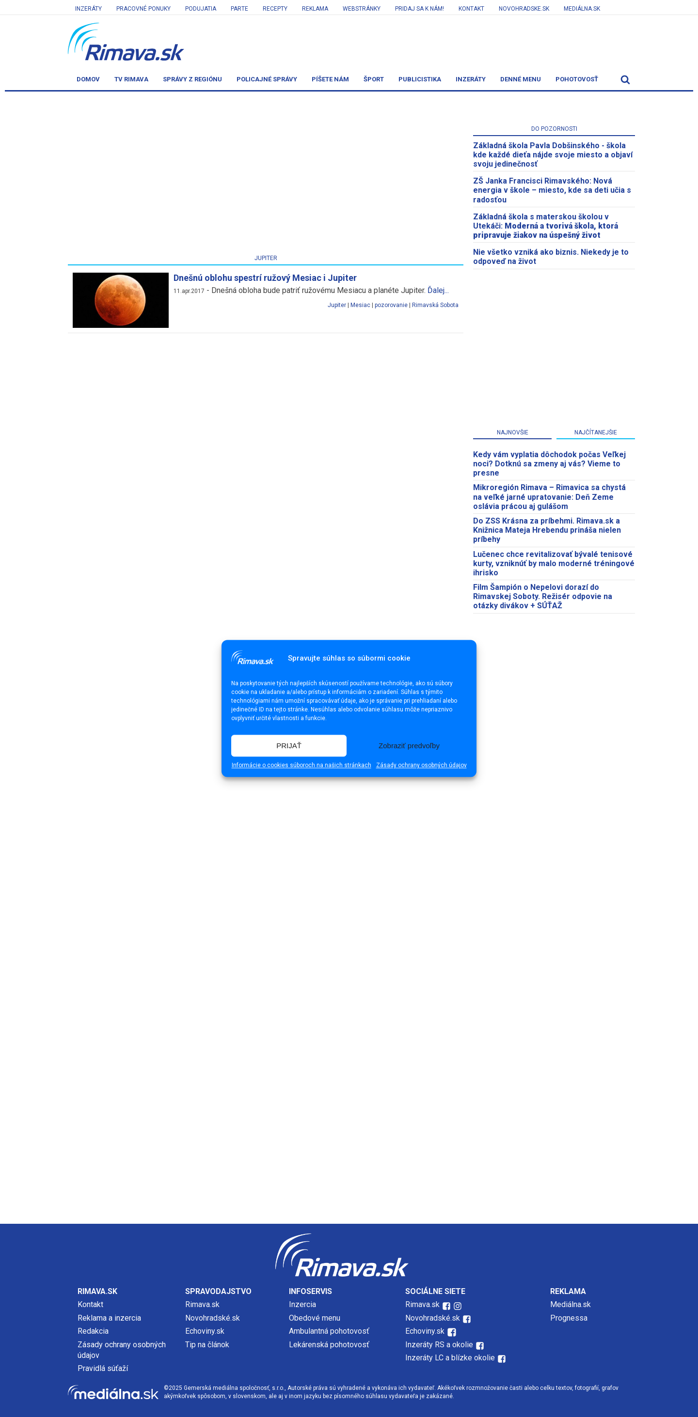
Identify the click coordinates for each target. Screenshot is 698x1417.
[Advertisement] (265, 175)
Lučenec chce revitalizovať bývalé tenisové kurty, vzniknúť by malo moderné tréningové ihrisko (554, 563)
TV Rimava (131, 79)
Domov (88, 79)
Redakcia (93, 1331)
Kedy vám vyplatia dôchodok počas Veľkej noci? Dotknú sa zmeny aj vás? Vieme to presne (549, 463)
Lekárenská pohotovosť (330, 1344)
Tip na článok (207, 1344)
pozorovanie (391, 305)
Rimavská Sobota (435, 305)
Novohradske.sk (524, 8)
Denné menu (520, 79)
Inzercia (302, 1304)
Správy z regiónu (192, 79)
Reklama (315, 8)
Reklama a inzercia (109, 1318)
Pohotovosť (576, 79)
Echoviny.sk (204, 1331)
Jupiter (337, 305)
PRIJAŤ (288, 745)
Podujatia (200, 8)
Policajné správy (267, 79)
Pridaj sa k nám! (419, 8)
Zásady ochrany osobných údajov (421, 765)
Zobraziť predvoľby (409, 745)
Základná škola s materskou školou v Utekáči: (545, 226)
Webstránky (362, 8)
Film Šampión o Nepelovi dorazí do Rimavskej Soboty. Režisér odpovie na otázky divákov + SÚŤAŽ (542, 596)
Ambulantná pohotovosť (330, 1331)
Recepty (275, 8)
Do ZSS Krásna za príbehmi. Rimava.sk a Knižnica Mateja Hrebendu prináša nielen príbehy (547, 530)
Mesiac (360, 305)
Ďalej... (438, 290)
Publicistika (419, 79)
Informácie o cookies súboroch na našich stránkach (301, 765)
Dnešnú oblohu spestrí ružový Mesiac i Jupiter (265, 278)
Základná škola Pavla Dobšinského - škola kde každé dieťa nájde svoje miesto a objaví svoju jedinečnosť (553, 155)
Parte (239, 8)
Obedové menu (314, 1318)
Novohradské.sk (212, 1318)
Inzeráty (88, 8)
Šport (374, 79)
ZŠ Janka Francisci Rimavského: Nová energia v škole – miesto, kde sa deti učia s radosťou (552, 190)
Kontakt (471, 8)
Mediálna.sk (582, 8)
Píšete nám (330, 79)
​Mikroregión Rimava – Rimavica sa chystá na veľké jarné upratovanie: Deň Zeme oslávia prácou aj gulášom (549, 496)
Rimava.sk (202, 1304)
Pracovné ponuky (143, 8)
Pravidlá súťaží (103, 1368)
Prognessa (568, 1318)
